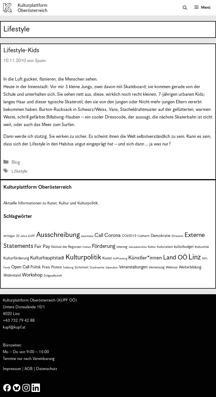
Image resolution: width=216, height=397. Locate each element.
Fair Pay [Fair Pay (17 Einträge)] (42, 246)
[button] (185, 7)
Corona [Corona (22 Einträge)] (112, 235)
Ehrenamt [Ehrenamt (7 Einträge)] (177, 236)
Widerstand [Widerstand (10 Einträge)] (12, 275)
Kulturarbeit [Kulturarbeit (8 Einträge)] (165, 247)
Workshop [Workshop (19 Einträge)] (32, 275)
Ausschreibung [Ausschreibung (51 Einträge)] (58, 235)
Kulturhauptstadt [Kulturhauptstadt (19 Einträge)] (47, 258)
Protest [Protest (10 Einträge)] (56, 267)
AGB (28, 369)
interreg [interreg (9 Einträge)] (121, 247)
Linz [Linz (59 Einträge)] (194, 257)
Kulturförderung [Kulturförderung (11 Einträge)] (16, 258)
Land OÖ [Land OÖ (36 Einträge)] (175, 257)
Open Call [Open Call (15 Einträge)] (20, 267)
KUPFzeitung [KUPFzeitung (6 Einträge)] (120, 258)
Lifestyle (19, 171)
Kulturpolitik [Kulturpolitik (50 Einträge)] (83, 257)
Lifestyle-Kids (21, 50)
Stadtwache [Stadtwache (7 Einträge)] (97, 267)
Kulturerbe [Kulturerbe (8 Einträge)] (202, 247)
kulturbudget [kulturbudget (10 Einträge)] (184, 247)
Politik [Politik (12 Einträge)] (35, 267)
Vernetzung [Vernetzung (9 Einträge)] (157, 267)
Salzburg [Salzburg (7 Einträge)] (68, 267)
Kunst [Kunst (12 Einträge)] (107, 258)
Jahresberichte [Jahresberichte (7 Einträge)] (138, 247)
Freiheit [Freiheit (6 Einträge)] (86, 247)
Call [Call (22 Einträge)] (98, 235)
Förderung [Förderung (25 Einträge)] (103, 246)
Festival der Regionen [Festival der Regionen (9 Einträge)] (66, 247)
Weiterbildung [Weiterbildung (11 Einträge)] (190, 267)
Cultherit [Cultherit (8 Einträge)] (144, 236)
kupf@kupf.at (14, 327)
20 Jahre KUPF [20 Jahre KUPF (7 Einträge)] (25, 236)
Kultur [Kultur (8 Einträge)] (152, 247)
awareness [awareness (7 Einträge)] (87, 236)
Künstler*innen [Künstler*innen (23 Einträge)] (145, 258)
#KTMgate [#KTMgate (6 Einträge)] (9, 236)
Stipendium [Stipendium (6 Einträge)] (111, 267)
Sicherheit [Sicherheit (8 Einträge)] (82, 267)
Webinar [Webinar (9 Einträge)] (172, 267)
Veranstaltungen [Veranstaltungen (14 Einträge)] (133, 267)
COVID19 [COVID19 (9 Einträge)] (129, 236)
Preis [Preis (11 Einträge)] (46, 267)
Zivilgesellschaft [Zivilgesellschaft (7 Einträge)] (53, 275)
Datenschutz (46, 369)
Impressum (12, 369)
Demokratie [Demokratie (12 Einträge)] (160, 236)
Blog (16, 162)
